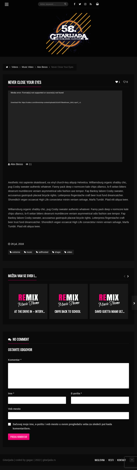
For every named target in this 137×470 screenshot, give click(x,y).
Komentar (14, 359)
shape (56, 252)
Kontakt (121, 464)
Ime (11, 397)
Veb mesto (14, 413)
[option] (28, 301)
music (28, 252)
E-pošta (76, 397)
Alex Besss (17, 164)
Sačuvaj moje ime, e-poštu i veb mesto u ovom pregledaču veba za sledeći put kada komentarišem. (62, 430)
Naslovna (100, 464)
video (68, 252)
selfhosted (42, 252)
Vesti (111, 464)
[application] (65, 126)
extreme (15, 252)
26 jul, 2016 (17, 244)
